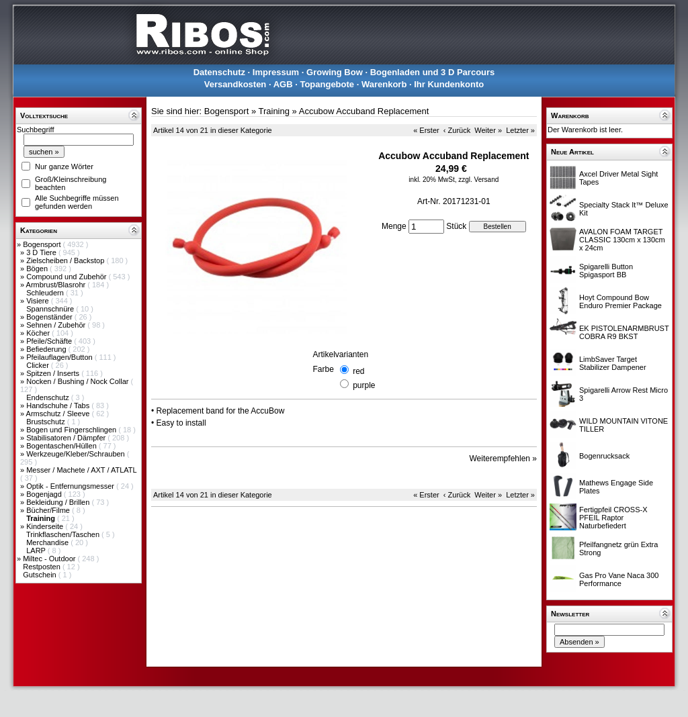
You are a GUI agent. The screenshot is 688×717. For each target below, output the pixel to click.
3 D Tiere (42, 252)
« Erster (426, 130)
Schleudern (46, 293)
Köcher (39, 333)
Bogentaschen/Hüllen (62, 446)
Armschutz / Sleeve (59, 414)
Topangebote (327, 84)
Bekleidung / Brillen (58, 502)
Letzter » (520, 130)
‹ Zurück (456, 130)
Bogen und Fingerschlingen (72, 430)
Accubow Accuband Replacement (364, 111)
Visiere (38, 301)
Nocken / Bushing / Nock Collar (78, 381)
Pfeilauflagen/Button (60, 357)
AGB (283, 84)
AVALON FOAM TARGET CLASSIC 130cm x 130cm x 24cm (622, 240)
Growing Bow (334, 72)
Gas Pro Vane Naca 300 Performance (618, 579)
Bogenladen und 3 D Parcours (432, 72)
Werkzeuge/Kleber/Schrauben (76, 454)
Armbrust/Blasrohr (57, 285)
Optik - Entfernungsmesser (71, 486)
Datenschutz (219, 72)
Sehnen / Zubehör (56, 325)
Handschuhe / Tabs (58, 405)
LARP (37, 550)
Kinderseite (45, 526)
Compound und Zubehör (67, 277)
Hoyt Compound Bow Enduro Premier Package (620, 301)
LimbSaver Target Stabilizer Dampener (612, 363)
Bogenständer (50, 317)
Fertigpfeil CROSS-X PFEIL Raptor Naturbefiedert (613, 518)
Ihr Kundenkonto (449, 84)
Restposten (42, 567)
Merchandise (48, 542)
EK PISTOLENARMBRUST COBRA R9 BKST (624, 332)
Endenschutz (48, 397)
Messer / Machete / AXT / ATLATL (81, 470)
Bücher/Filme (49, 510)
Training (273, 111)
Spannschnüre (51, 309)
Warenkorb (383, 84)
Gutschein (40, 575)
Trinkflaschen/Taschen (63, 534)
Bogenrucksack (604, 456)
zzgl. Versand (478, 179)
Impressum (276, 72)
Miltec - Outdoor (50, 559)
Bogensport (42, 244)
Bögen (38, 269)
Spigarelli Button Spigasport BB (606, 270)
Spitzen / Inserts (53, 373)
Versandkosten (235, 84)
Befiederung (47, 349)
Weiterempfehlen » (504, 458)
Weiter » (488, 130)
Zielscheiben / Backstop (66, 260)
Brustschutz (46, 422)
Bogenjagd (45, 494)
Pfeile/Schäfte (50, 341)
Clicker (38, 365)
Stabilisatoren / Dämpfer (67, 438)
